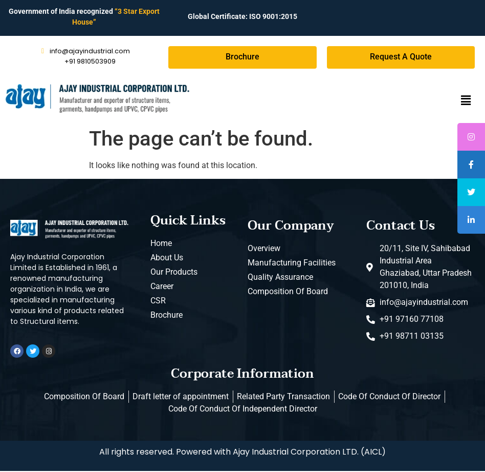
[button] (466, 101)
